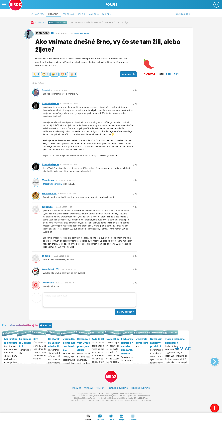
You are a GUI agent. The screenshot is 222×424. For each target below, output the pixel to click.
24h (161, 74)
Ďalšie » (81, 33)
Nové (37, 14)
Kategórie (54, 14)
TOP (68, 14)
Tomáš (92, 408)
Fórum (111, 4)
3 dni (169, 74)
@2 (60, 188)
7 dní (176, 74)
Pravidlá (140, 397)
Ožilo (82, 14)
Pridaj (125, 321)
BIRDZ (32, 22)
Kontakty (100, 397)
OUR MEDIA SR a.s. (104, 403)
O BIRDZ (88, 397)
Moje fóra (94, 14)
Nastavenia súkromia (118, 397)
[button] (212, 370)
